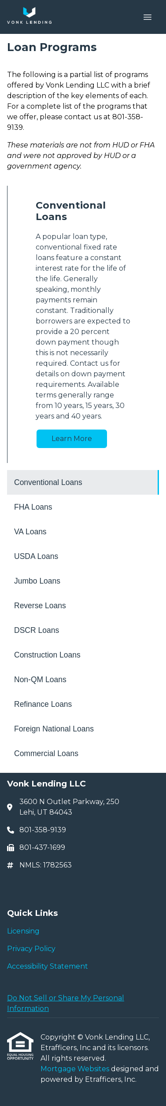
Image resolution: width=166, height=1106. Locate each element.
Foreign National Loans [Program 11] (54, 728)
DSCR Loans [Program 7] (36, 630)
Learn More (72, 438)
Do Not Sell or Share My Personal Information (65, 1003)
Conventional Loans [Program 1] (48, 482)
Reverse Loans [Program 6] (40, 605)
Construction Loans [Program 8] (47, 654)
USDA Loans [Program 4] (36, 556)
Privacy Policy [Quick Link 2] (31, 948)
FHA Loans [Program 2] (33, 507)
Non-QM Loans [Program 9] (40, 679)
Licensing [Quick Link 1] (23, 931)
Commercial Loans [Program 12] (46, 753)
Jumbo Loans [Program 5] (37, 581)
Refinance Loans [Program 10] (43, 704)
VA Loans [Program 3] (30, 531)
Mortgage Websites (76, 1069)
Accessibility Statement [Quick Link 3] (47, 966)
